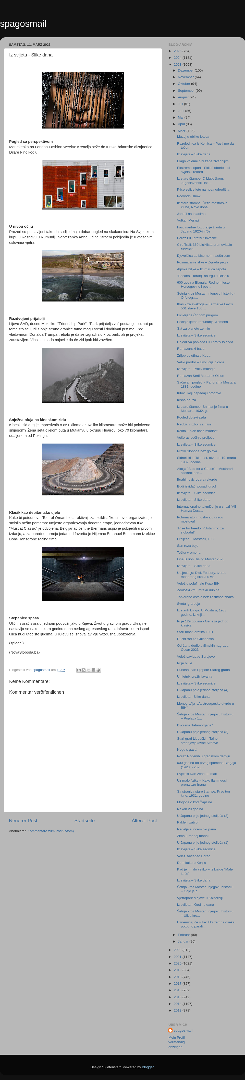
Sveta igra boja (188, 604)
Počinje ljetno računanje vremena (202, 322)
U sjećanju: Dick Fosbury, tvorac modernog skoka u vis (201, 575)
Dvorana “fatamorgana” (195, 725)
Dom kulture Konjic (191, 863)
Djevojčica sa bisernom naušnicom (203, 256)
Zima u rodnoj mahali (193, 836)
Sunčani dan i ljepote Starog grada (203, 670)
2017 (178, 983)
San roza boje (187, 546)
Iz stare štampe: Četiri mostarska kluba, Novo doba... (202, 205)
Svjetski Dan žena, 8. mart (197, 774)
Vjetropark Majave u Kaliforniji (200, 898)
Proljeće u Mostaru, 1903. (196, 539)
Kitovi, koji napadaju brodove (199, 393)
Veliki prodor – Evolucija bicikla (200, 362)
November (186, 77)
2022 (178, 950)
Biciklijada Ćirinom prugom (197, 315)
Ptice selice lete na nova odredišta (203, 189)
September (187, 90)
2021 (178, 957)
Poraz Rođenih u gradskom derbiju (203, 756)
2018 (178, 977)
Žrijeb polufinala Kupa (194, 355)
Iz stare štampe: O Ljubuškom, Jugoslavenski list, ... (200, 180)
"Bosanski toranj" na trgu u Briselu (203, 276)
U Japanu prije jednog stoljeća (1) (202, 842)
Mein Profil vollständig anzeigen (176, 1042)
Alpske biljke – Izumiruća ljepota (201, 269)
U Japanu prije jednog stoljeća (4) (202, 690)
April (182, 124)
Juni (181, 111)
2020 (178, 963)
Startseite (84, 820)
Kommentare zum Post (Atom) (51, 831)
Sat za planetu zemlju (193, 328)
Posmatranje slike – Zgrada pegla (202, 262)
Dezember (186, 70)
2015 (178, 997)
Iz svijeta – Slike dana (194, 154)
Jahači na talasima (191, 214)
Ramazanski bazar (191, 349)
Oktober (184, 84)
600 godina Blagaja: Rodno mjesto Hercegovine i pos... (203, 284)
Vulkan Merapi (188, 220)
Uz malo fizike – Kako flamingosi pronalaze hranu (202, 782)
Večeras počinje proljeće (195, 437)
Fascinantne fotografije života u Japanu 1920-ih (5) (201, 229)
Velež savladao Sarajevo (196, 656)
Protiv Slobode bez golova (197, 451)
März (182, 131)
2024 (178, 58)
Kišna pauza (186, 400)
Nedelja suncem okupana (196, 829)
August (184, 97)
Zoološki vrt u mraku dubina (198, 590)
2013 (178, 1010)
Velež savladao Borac (193, 856)
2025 (178, 51)
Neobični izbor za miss (194, 424)
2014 (178, 1004)
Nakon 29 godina (190, 809)
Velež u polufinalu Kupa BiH (198, 583)
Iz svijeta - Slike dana (193, 697)
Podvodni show (189, 196)
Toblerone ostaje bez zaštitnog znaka (205, 597)
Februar (184, 935)
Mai (181, 117)
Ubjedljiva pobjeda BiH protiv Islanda (205, 342)
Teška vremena (189, 552)
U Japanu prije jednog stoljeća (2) (202, 816)
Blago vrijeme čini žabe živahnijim (203, 161)
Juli (181, 104)
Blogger (148, 1067)
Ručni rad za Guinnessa (195, 639)
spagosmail (23, 23)
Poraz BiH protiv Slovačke (197, 238)
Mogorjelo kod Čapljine (194, 802)
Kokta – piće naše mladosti (197, 431)
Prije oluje (184, 663)
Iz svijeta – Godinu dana (195, 905)
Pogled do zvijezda (191, 417)
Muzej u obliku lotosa (193, 136)
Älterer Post (144, 820)
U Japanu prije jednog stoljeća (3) (202, 732)
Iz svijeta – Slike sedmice (196, 335)
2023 (178, 64)
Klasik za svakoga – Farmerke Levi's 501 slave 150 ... (205, 306)
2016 (178, 990)
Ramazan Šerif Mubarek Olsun (200, 376)
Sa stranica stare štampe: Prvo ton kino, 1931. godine (203, 793)
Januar (183, 941)
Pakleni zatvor (188, 822)
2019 (178, 970)
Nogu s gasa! (187, 749)
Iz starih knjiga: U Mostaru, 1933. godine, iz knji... (202, 612)
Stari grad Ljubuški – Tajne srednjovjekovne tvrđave (197, 741)
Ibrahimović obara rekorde (197, 479)
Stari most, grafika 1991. (195, 632)
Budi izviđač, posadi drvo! (196, 486)
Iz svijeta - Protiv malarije (196, 369)
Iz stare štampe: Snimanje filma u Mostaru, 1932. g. (202, 409)
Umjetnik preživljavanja (194, 676)
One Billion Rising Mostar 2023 (200, 559)
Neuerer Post (23, 820)
